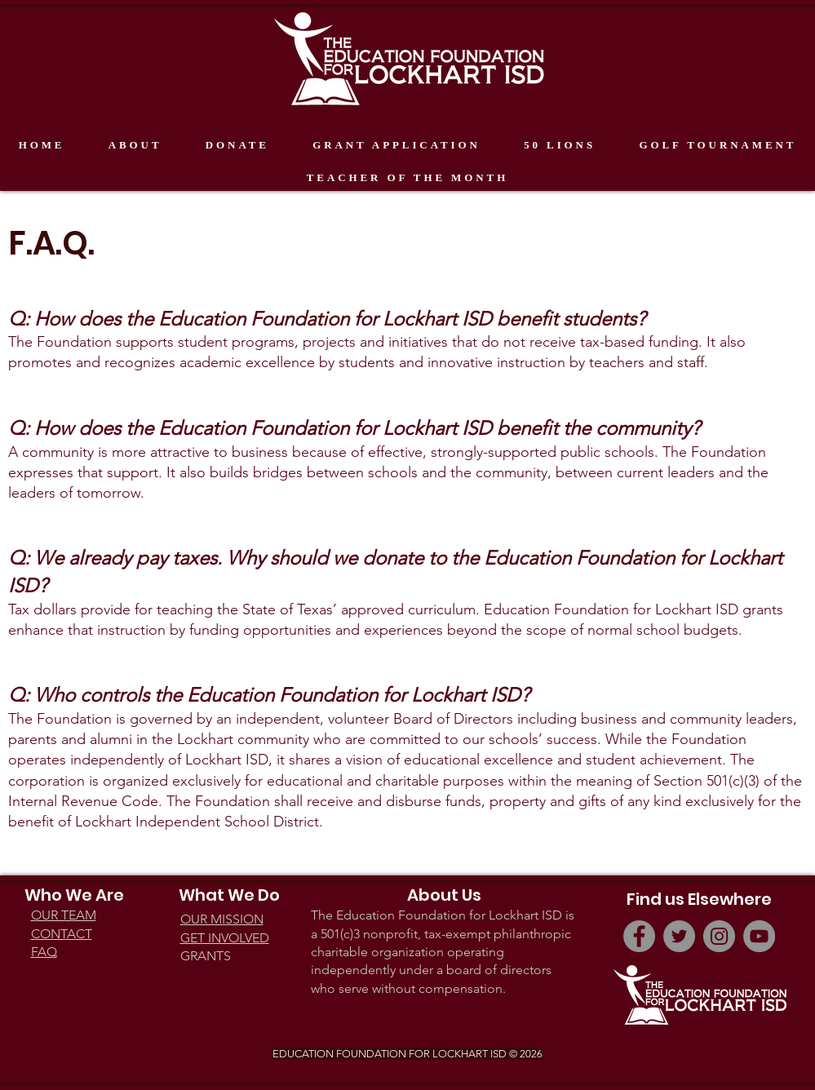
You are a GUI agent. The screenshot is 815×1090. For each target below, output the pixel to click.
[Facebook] (639, 936)
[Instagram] (719, 936)
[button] (135, 145)
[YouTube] (759, 936)
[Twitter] (679, 936)
